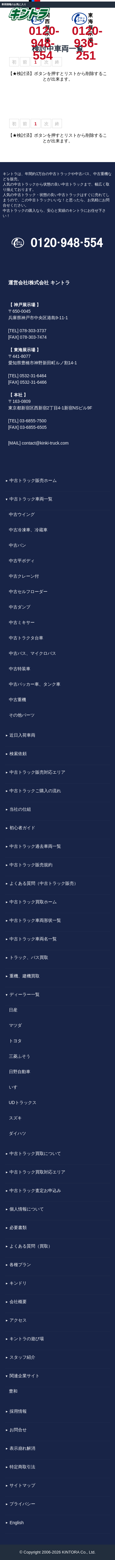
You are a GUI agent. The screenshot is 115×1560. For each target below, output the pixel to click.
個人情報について (27, 1209)
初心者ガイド (22, 828)
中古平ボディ (22, 560)
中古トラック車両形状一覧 (35, 920)
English (17, 1522)
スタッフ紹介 (22, 1357)
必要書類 (18, 1227)
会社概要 (18, 1301)
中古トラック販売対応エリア (37, 772)
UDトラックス (22, 1102)
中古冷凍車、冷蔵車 (28, 529)
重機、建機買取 (25, 976)
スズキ (15, 1117)
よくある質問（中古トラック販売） (44, 883)
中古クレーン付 (24, 576)
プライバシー (22, 1504)
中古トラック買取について (35, 1153)
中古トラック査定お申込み (35, 1190)
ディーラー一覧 (25, 994)
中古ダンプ (19, 606)
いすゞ (15, 1087)
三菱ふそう (19, 1056)
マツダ (15, 1025)
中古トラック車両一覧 (31, 499)
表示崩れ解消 (22, 1448)
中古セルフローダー (28, 591)
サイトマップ (22, 1485)
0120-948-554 (43, 31)
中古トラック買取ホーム (33, 902)
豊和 (13, 1391)
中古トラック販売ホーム (33, 480)
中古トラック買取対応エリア (37, 1172)
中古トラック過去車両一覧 (35, 846)
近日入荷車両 (22, 735)
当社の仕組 (20, 809)
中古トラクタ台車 (26, 637)
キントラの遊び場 (27, 1338)
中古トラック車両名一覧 (33, 939)
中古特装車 (19, 668)
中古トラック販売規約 (31, 865)
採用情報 (18, 1411)
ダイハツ (17, 1133)
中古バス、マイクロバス (32, 653)
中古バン (17, 545)
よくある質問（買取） (31, 1246)
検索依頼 (18, 753)
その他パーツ (22, 715)
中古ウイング (22, 514)
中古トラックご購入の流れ (35, 790)
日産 (13, 1009)
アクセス (18, 1320)
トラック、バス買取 (29, 957)
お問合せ (18, 1430)
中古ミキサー (22, 622)
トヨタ (15, 1040)
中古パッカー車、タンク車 (34, 684)
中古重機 (17, 699)
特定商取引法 (22, 1467)
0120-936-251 (86, 31)
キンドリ (18, 1283)
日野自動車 (19, 1071)
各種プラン (20, 1264)
